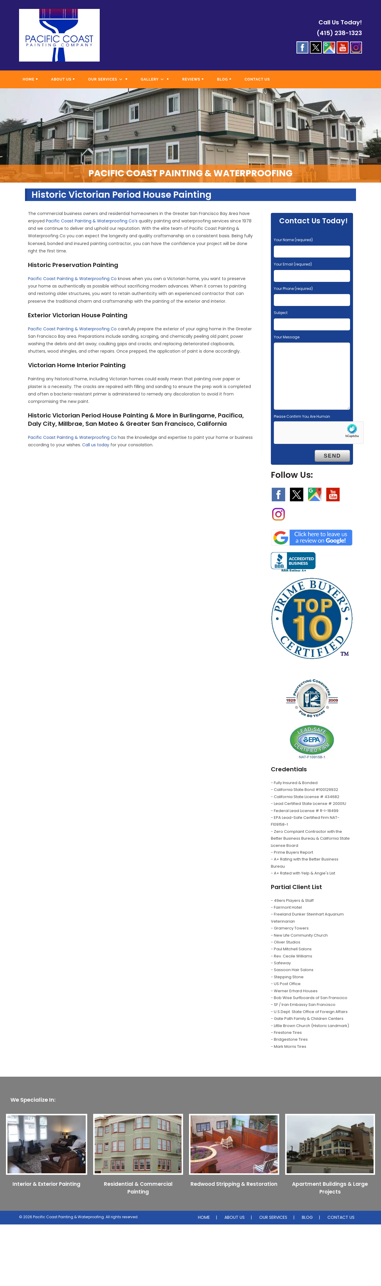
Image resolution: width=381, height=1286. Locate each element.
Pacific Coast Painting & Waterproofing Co (72, 279)
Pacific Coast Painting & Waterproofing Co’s (92, 221)
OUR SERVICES (273, 1217)
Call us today (95, 445)
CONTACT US (341, 1217)
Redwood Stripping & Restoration (233, 1184)
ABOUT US (234, 1217)
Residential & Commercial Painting (138, 1187)
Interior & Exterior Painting (46, 1184)
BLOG (307, 1217)
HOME (204, 1217)
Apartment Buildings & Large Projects (330, 1187)
